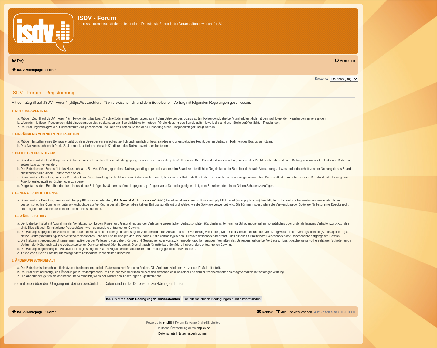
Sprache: (321, 78)
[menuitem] (18, 60)
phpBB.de (203, 328)
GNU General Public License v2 (134, 200)
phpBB (167, 322)
